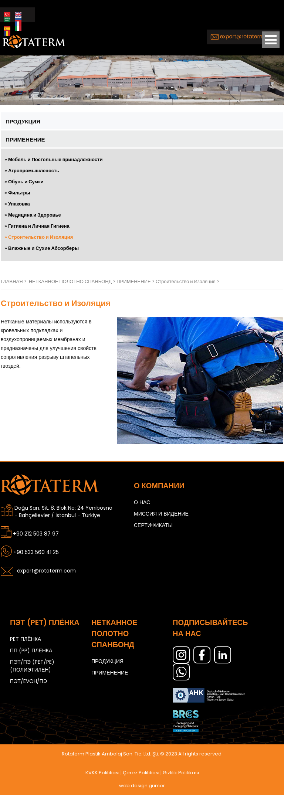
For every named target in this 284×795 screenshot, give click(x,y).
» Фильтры (17, 192)
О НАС (142, 502)
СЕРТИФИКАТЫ (153, 525)
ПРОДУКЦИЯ (23, 121)
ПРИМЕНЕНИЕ (25, 139)
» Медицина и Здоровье (32, 214)
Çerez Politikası (141, 772)
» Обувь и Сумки (24, 181)
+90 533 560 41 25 (36, 552)
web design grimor (142, 785)
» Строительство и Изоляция (38, 237)
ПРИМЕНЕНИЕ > (135, 281)
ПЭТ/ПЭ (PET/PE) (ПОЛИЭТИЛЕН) (32, 665)
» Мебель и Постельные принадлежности (53, 159)
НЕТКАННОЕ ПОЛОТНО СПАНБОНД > (73, 281)
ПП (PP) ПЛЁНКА (31, 650)
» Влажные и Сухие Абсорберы (41, 248)
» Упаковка (17, 203)
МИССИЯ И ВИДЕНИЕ (161, 513)
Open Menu (271, 39)
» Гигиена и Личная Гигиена (37, 226)
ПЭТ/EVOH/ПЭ (28, 681)
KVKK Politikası (102, 772)
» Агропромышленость (31, 170)
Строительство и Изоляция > (187, 281)
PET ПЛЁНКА (25, 639)
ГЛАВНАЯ (12, 281)
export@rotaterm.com (46, 570)
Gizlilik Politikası (181, 772)
